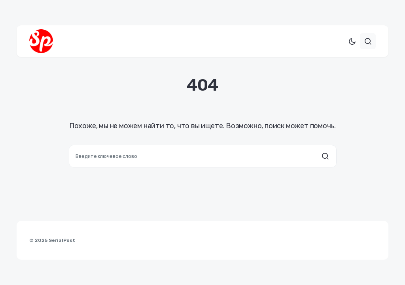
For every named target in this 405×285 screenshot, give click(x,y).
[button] (352, 41)
